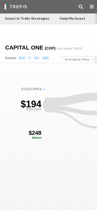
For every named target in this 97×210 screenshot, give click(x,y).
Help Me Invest (72, 18)
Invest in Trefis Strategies (27, 18)
